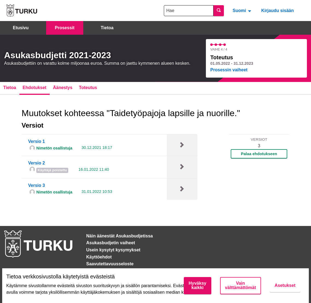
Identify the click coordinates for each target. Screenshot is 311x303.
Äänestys (62, 87)
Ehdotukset (34, 87)
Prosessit (65, 27)
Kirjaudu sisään (277, 10)
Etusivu (21, 27)
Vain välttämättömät (240, 285)
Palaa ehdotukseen (259, 154)
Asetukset (285, 285)
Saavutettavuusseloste (110, 263)
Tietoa (107, 27)
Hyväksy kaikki (197, 285)
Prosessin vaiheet (228, 69)
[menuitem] (243, 10)
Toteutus (88, 87)
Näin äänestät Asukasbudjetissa (119, 236)
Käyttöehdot (99, 257)
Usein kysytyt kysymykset (113, 250)
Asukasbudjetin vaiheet (110, 242)
